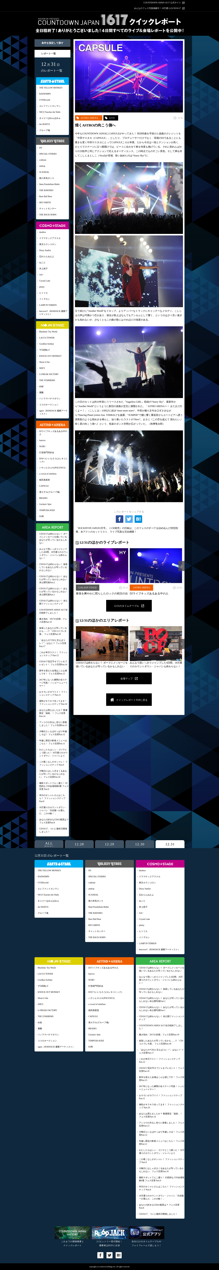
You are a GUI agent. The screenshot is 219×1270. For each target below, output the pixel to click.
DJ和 (41, 516)
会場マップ (126, 678)
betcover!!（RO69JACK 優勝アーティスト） (53, 312)
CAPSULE (44, 486)
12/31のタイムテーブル (126, 606)
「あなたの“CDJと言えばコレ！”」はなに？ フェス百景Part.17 (52, 643)
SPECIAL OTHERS (48, 154)
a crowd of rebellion (47, 474)
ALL (49, 844)
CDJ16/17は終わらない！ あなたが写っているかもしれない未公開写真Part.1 (53, 591)
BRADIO (43, 498)
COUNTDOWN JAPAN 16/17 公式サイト (162, 3)
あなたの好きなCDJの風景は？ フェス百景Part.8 (54, 821)
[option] (102, 571)
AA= (41, 275)
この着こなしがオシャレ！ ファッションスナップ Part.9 (53, 763)
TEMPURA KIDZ (47, 510)
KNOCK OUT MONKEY (50, 356)
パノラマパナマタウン (50, 398)
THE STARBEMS (47, 380)
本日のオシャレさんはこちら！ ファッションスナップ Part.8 (52, 798)
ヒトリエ (43, 293)
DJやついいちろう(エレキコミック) (53, 460)
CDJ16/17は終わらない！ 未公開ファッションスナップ (53, 602)
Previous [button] (76, 566)
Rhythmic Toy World (48, 332)
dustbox (42, 232)
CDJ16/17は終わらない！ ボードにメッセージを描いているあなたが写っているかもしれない (53, 538)
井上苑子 (43, 268)
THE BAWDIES (46, 190)
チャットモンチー (47, 208)
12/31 (112, 118)
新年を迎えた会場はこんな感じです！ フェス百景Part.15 (53, 672)
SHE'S (42, 368)
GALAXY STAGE (87, 587)
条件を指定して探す (52, 43)
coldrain (42, 160)
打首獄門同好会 (46, 452)
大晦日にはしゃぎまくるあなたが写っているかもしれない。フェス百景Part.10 (53, 774)
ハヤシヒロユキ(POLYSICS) (52, 468)
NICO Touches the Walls (49, 112)
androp (42, 166)
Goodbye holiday (46, 344)
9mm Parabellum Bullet (49, 184)
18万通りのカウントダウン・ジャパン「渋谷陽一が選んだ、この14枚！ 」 (53, 810)
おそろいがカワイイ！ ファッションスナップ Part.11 (53, 693)
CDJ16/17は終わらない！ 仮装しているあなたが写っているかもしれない (53, 567)
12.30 (139, 844)
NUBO (42, 446)
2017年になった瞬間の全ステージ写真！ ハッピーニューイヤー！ (53, 683)
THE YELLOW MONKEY (51, 88)
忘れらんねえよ (46, 256)
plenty (42, 287)
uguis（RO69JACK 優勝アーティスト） (53, 412)
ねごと (42, 262)
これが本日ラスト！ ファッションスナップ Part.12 (53, 654)
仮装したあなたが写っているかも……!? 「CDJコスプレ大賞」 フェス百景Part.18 (53, 631)
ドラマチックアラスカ (50, 238)
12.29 (109, 844)
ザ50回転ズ (44, 350)
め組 (41, 386)
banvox (42, 440)
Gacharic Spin (45, 504)
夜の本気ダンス (46, 178)
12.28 (79, 844)
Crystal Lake (44, 281)
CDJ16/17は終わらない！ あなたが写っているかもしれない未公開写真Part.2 (53, 579)
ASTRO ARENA (89, 118)
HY (40, 148)
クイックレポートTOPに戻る (132, 700)
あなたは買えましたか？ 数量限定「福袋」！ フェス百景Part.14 (53, 713)
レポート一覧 (48, 53)
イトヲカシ (44, 299)
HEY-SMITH (45, 202)
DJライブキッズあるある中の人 (53, 432)
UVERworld (44, 100)
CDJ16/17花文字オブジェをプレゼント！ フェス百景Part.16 (53, 663)
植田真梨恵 (44, 480)
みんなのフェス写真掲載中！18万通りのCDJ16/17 (157, 8)
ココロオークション (48, 405)
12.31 (170, 844)
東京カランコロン (47, 244)
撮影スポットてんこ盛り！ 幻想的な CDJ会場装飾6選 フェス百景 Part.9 (54, 786)
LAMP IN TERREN (48, 305)
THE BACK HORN (47, 215)
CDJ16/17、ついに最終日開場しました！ (53, 830)
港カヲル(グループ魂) (49, 492)
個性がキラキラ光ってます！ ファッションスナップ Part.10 (53, 702)
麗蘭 (41, 392)
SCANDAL (44, 172)
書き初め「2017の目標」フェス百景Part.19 (53, 620)
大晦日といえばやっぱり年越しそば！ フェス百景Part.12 (53, 733)
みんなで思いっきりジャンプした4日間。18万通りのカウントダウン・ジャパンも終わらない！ (53, 553)
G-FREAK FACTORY (49, 374)
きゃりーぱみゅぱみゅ (50, 118)
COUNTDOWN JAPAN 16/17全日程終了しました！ (53, 611)
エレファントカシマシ (50, 106)
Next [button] (181, 566)
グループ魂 (44, 130)
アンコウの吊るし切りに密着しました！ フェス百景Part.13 (53, 723)
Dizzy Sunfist (45, 250)
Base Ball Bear (45, 196)
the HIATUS (44, 124)
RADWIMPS (45, 94)
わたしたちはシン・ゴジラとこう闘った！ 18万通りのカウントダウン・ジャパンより (53, 753)
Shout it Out (44, 362)
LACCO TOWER (46, 338)
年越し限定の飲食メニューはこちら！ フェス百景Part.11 (53, 742)
